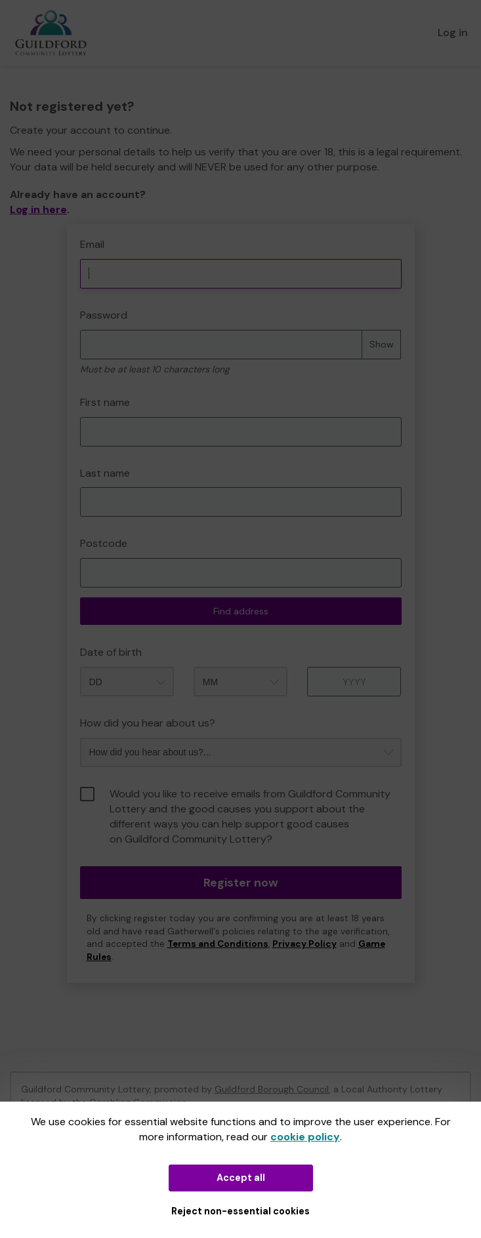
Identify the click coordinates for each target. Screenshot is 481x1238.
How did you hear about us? (147, 723)
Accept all (241, 1178)
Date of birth (111, 652)
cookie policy (305, 1137)
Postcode (103, 543)
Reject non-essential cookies (240, 1211)
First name (105, 402)
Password (103, 315)
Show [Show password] (381, 344)
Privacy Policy (304, 943)
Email (92, 244)
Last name (105, 473)
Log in (453, 32)
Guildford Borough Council (272, 1089)
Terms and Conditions (217, 943)
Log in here (38, 209)
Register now (240, 882)
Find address (240, 611)
